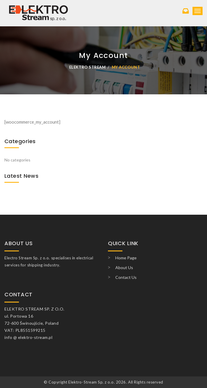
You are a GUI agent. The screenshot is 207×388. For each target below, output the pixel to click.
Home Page (126, 257)
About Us (124, 267)
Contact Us (126, 277)
